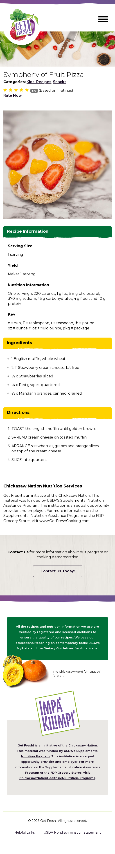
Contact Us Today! (58, 571)
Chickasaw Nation (82, 745)
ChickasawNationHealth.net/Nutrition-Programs (57, 778)
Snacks (59, 82)
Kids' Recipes (39, 82)
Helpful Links (24, 832)
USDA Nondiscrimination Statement (72, 832)
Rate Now (12, 95)
